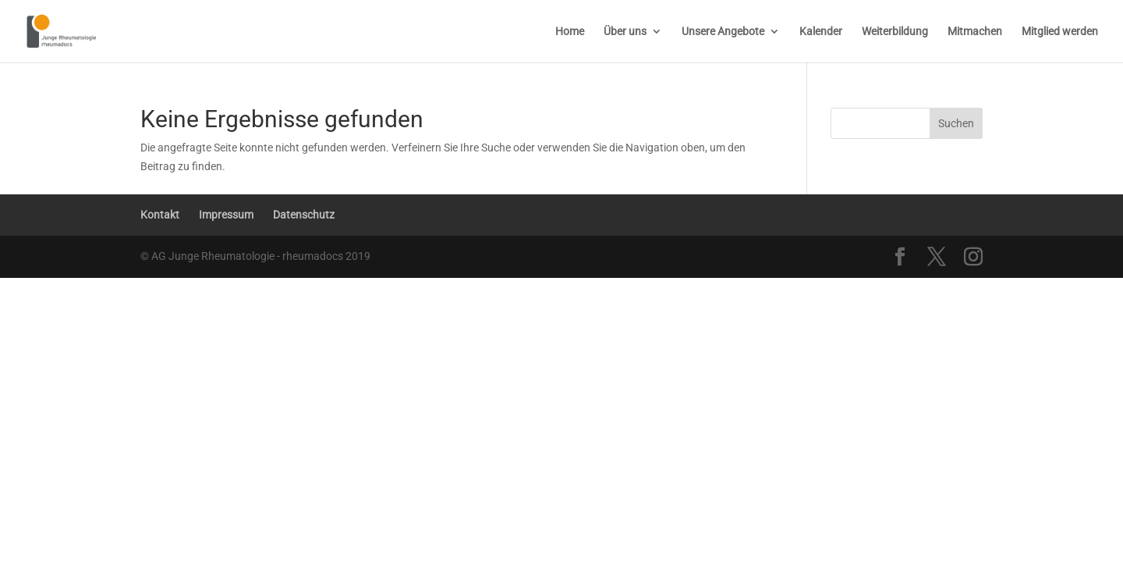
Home (569, 31)
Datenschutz (304, 214)
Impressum (226, 214)
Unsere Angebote (723, 31)
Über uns (625, 31)
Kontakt (159, 214)
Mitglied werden (1060, 31)
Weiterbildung (895, 31)
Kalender (820, 31)
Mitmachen (975, 31)
